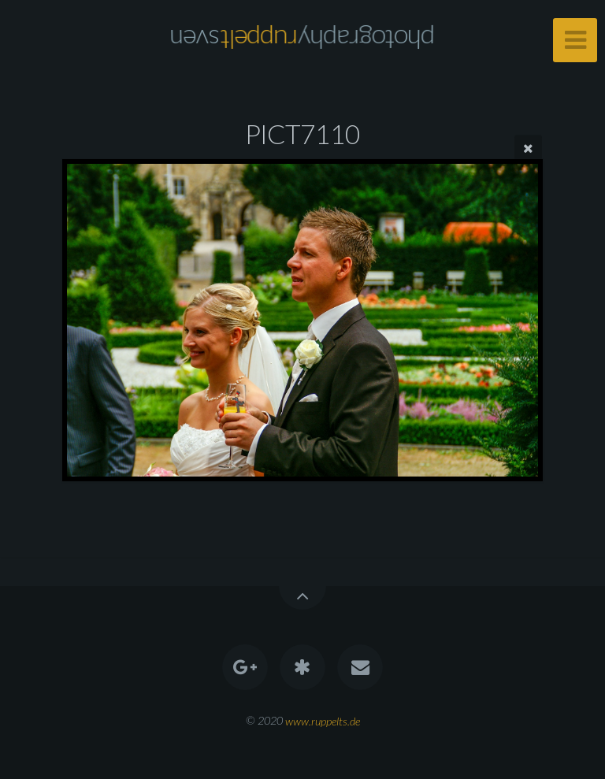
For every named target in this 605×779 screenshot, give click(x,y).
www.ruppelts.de (322, 720)
